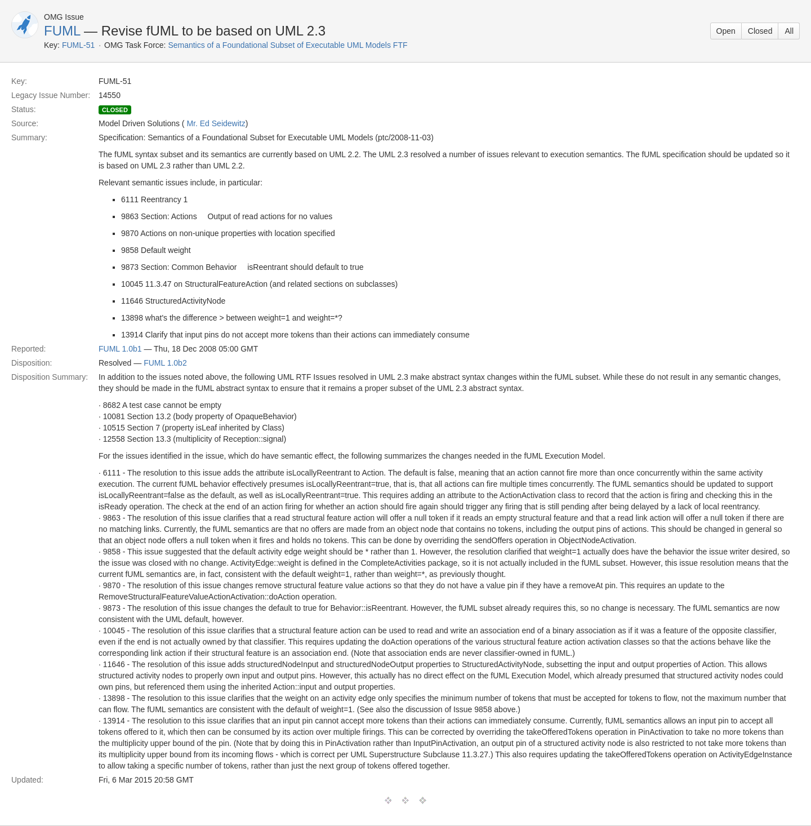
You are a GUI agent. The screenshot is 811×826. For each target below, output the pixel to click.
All (789, 30)
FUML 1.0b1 (120, 348)
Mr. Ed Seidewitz (215, 123)
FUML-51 (78, 45)
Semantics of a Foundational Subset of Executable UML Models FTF (287, 45)
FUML (62, 30)
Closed (760, 30)
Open (726, 30)
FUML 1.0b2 (165, 362)
